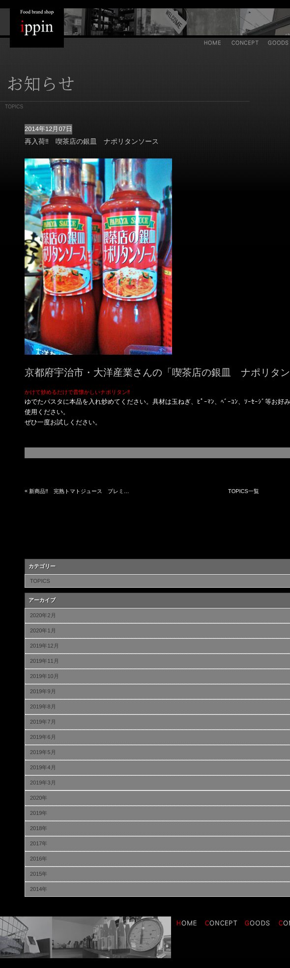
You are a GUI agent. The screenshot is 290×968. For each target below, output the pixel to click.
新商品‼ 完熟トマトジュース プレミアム (80, 491)
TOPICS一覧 (243, 491)
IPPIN (37, 28)
